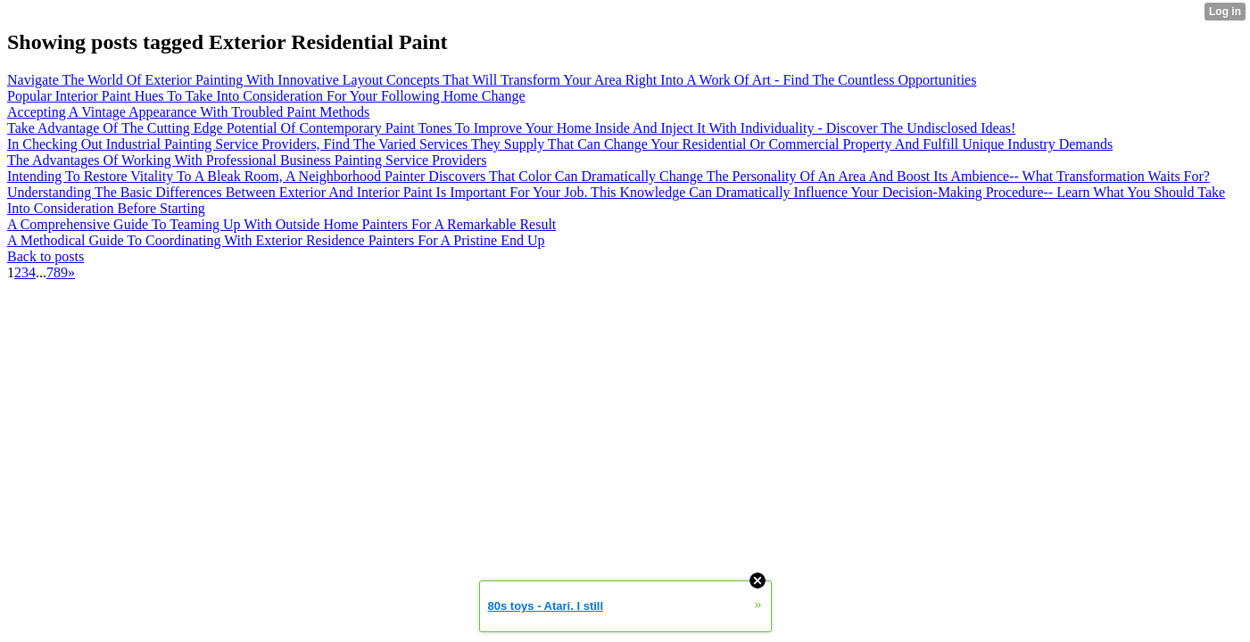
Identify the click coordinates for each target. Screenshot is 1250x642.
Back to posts (45, 256)
